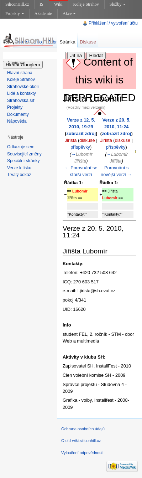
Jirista (71, 140)
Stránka (67, 42)
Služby (117, 4)
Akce (69, 13)
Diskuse (88, 42)
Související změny (24, 153)
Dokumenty (18, 114)
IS (41, 4)
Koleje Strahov (86, 4)
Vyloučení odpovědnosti (82, 453)
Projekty (14, 13)
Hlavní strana (19, 72)
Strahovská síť (21, 100)
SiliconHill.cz (17, 4)
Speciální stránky (23, 160)
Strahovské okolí (23, 86)
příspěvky (80, 147)
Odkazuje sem (21, 146)
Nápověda (17, 121)
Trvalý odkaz (19, 174)
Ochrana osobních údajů (83, 429)
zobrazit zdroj (80, 133)
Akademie (43, 13)
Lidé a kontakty (21, 93)
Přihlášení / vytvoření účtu (113, 23)
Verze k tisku (19, 167)
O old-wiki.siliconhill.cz (81, 440)
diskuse (87, 140)
